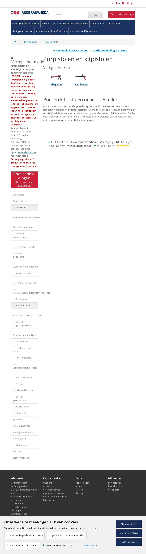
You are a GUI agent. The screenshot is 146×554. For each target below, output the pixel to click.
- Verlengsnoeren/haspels (25, 366)
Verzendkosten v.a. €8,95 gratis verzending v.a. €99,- (89, 50)
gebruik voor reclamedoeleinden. (68, 535)
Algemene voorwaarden (55, 493)
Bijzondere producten (21, 496)
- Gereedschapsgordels (24, 245)
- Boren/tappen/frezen (23, 225)
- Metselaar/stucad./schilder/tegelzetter (25, 291)
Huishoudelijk (81, 23)
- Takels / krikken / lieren (22, 350)
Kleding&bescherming (23, 31)
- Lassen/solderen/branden (25, 265)
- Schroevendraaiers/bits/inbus (25, 314)
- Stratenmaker (21, 341)
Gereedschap (48, 23)
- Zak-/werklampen (23, 390)
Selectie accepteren (129, 533)
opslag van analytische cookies (61, 545)
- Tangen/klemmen (23, 357)
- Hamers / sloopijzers (19, 255)
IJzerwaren (96, 23)
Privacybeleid (49, 500)
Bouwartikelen (32, 23)
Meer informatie (89, 545)
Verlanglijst (113, 489)
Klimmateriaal (42, 31)
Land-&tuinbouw (59, 31)
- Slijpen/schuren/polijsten (25, 333)
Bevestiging (17, 23)
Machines (74, 31)
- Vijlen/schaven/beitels (23, 376)
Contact (47, 486)
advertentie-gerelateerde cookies (26, 535)
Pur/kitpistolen (52, 41)
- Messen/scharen (22, 273)
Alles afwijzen (129, 542)
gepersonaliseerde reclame (23, 545)
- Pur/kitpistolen (21, 305)
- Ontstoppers (20, 299)
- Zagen (17, 384)
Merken (79, 489)
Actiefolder (81, 486)
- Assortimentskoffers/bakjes (25, 215)
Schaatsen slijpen (19, 513)
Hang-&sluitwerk (65, 23)
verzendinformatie (27, 152)
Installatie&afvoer (111, 23)
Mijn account (114, 482)
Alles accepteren (129, 524)
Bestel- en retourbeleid (54, 496)
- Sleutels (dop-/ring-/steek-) (22, 323)
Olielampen (16, 510)
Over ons (47, 482)
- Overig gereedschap (19, 398)
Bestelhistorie (115, 486)
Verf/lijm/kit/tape (89, 31)
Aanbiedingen (82, 482)
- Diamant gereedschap (19, 235)
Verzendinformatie (52, 489)
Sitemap (80, 493)
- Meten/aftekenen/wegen (24, 281)
